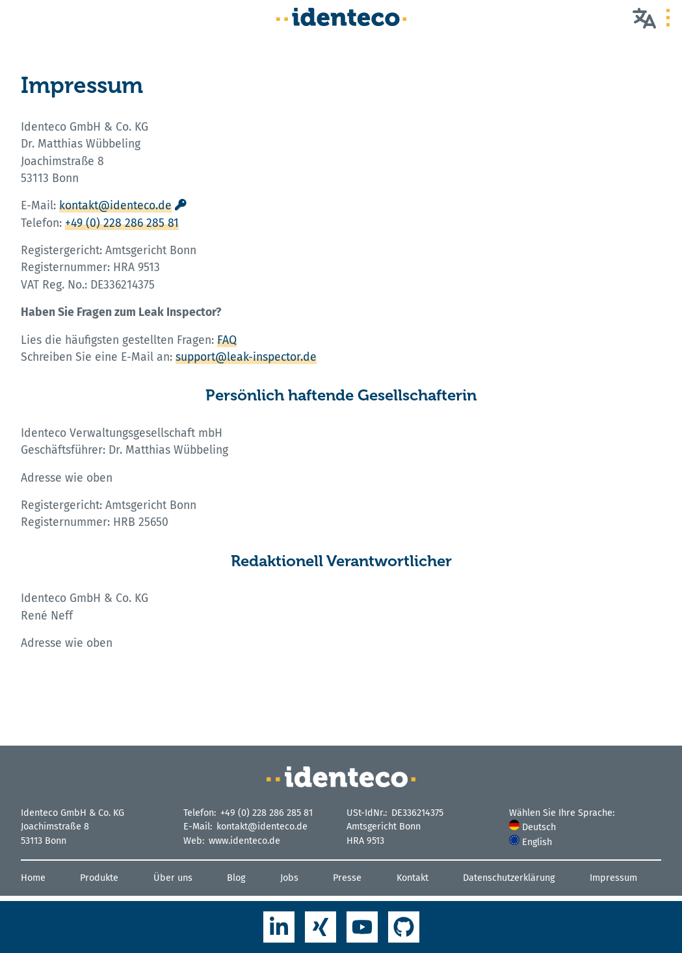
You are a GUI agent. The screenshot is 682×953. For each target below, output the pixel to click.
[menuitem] (585, 827)
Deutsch (532, 827)
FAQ (227, 340)
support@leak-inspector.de (246, 357)
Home (33, 877)
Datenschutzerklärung (509, 877)
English (530, 842)
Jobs (289, 877)
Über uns (172, 877)
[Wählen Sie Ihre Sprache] (644, 18)
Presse (347, 877)
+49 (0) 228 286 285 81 (122, 223)
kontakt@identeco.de (115, 206)
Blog (236, 877)
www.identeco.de (244, 840)
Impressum (613, 877)
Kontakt (412, 877)
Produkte (99, 877)
